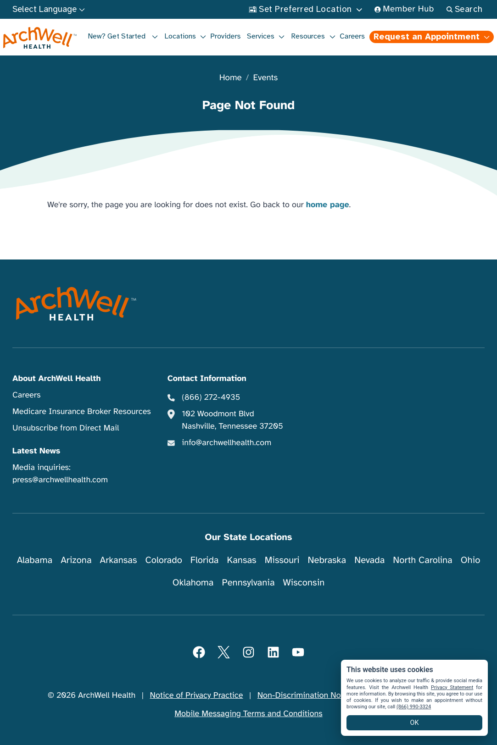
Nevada (369, 560)
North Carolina (422, 560)
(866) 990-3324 (413, 707)
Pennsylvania (248, 582)
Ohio (470, 560)
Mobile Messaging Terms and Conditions (248, 714)
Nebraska (327, 560)
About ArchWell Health (56, 379)
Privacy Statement (452, 687)
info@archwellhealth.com (226, 443)
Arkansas (118, 560)
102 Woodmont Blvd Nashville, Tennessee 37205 (232, 420)
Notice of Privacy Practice (196, 695)
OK (414, 723)
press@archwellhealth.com (60, 480)
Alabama (35, 560)
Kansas (242, 560)
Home (230, 78)
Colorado (163, 560)
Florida (204, 560)
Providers (225, 36)
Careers (352, 36)
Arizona (76, 560)
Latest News (36, 451)
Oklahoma (193, 582)
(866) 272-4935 (211, 397)
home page (327, 205)
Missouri (282, 560)
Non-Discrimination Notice (305, 695)
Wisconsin (304, 582)
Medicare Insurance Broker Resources (81, 412)
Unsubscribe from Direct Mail (65, 428)
